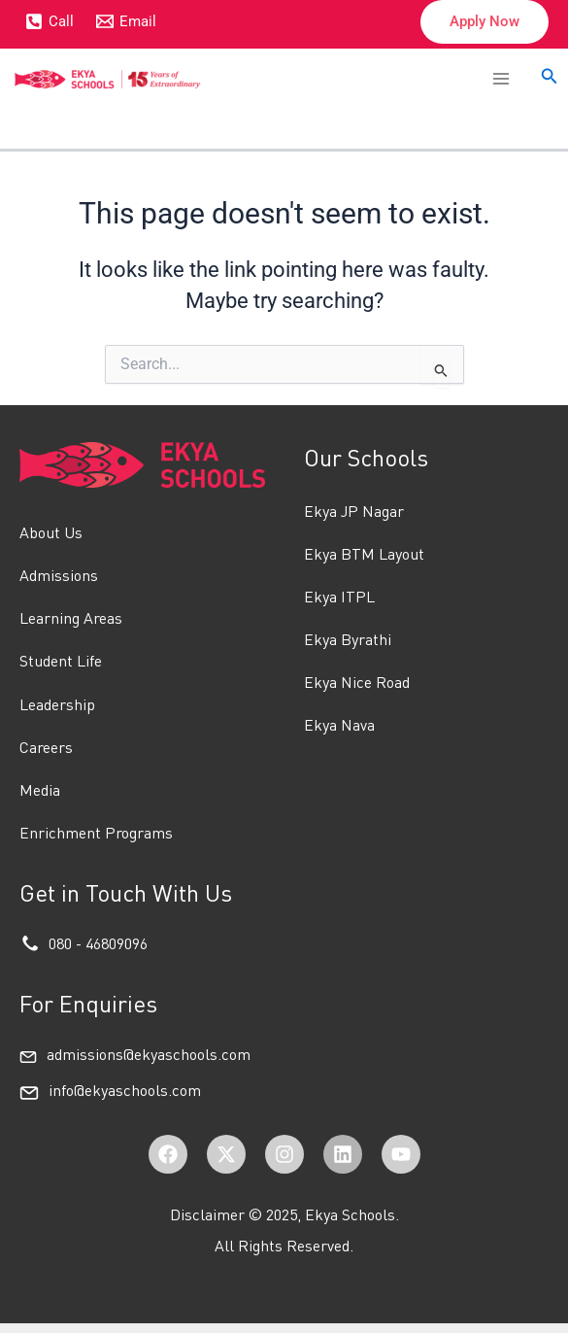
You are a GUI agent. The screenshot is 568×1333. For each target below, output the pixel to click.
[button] (484, 22)
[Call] (49, 21)
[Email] (127, 21)
